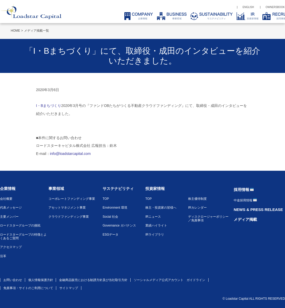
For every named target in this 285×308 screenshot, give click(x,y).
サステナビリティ (118, 188)
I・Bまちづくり (48, 106)
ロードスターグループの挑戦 (20, 225)
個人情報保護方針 (40, 280)
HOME (15, 30)
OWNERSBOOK (275, 7)
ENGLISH (248, 7)
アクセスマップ (11, 247)
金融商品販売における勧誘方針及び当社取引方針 (93, 280)
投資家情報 (155, 188)
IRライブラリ (154, 234)
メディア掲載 (245, 219)
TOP (106, 199)
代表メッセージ (11, 207)
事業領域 (56, 188)
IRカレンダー (197, 207)
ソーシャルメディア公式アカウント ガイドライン (169, 280)
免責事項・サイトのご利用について (28, 288)
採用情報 (241, 189)
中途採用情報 (243, 200)
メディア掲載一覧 (36, 30)
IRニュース (153, 216)
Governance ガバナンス (119, 225)
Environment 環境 (115, 207)
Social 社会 (110, 216)
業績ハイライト (156, 225)
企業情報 (8, 188)
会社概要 (6, 199)
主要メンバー (9, 216)
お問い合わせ (12, 280)
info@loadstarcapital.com (70, 154)
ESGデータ (110, 234)
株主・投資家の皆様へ (160, 207)
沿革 (3, 256)
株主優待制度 (197, 199)
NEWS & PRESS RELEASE (258, 209)
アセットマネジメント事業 (67, 207)
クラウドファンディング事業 (68, 216)
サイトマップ (68, 288)
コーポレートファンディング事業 (71, 199)
